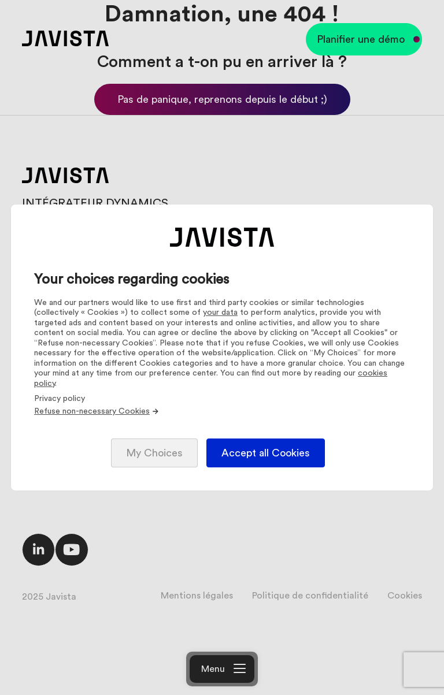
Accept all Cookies (265, 453)
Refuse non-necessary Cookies (97, 411)
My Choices (154, 453)
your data (220, 313)
